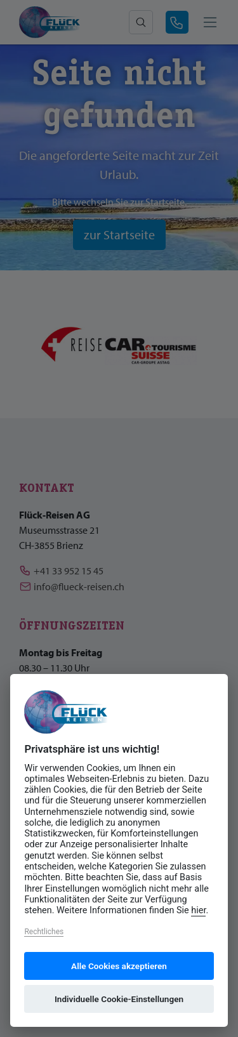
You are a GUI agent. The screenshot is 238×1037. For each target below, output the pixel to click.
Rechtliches (43, 931)
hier (198, 910)
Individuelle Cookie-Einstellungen (119, 999)
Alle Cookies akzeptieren (119, 966)
